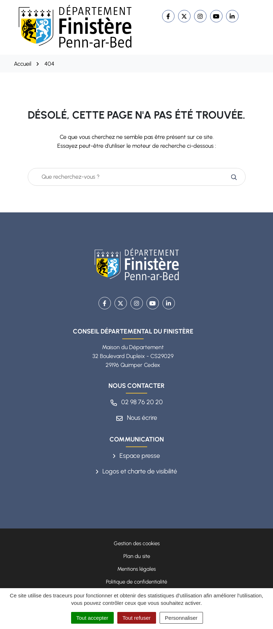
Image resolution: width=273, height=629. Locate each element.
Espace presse (136, 456)
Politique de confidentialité (136, 582)
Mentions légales (136, 569)
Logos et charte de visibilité (136, 471)
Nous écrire (136, 418)
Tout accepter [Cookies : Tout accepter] (92, 618)
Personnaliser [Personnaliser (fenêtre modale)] (181, 618)
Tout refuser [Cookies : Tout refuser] (137, 618)
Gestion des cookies (137, 543)
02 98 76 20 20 (137, 402)
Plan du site (136, 556)
